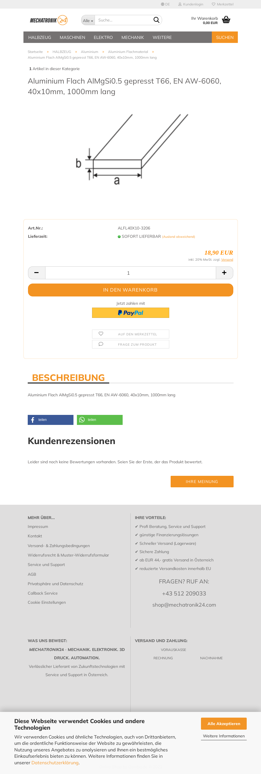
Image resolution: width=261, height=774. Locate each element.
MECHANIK (132, 37)
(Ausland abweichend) (178, 237)
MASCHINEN (72, 37)
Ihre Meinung (202, 481)
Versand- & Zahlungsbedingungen (59, 545)
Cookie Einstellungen (47, 602)
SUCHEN (225, 37)
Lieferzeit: (37, 236)
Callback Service (43, 593)
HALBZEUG (39, 37)
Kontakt (35, 536)
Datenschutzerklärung (55, 762)
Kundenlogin (190, 4)
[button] (50, 420)
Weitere (162, 37)
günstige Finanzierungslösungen (169, 534)
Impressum (38, 526)
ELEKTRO (103, 37)
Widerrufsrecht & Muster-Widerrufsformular (68, 555)
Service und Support (46, 564)
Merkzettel (223, 4)
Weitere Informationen (224, 736)
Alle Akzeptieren (224, 723)
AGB (32, 574)
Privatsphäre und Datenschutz (55, 583)
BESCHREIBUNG (68, 377)
